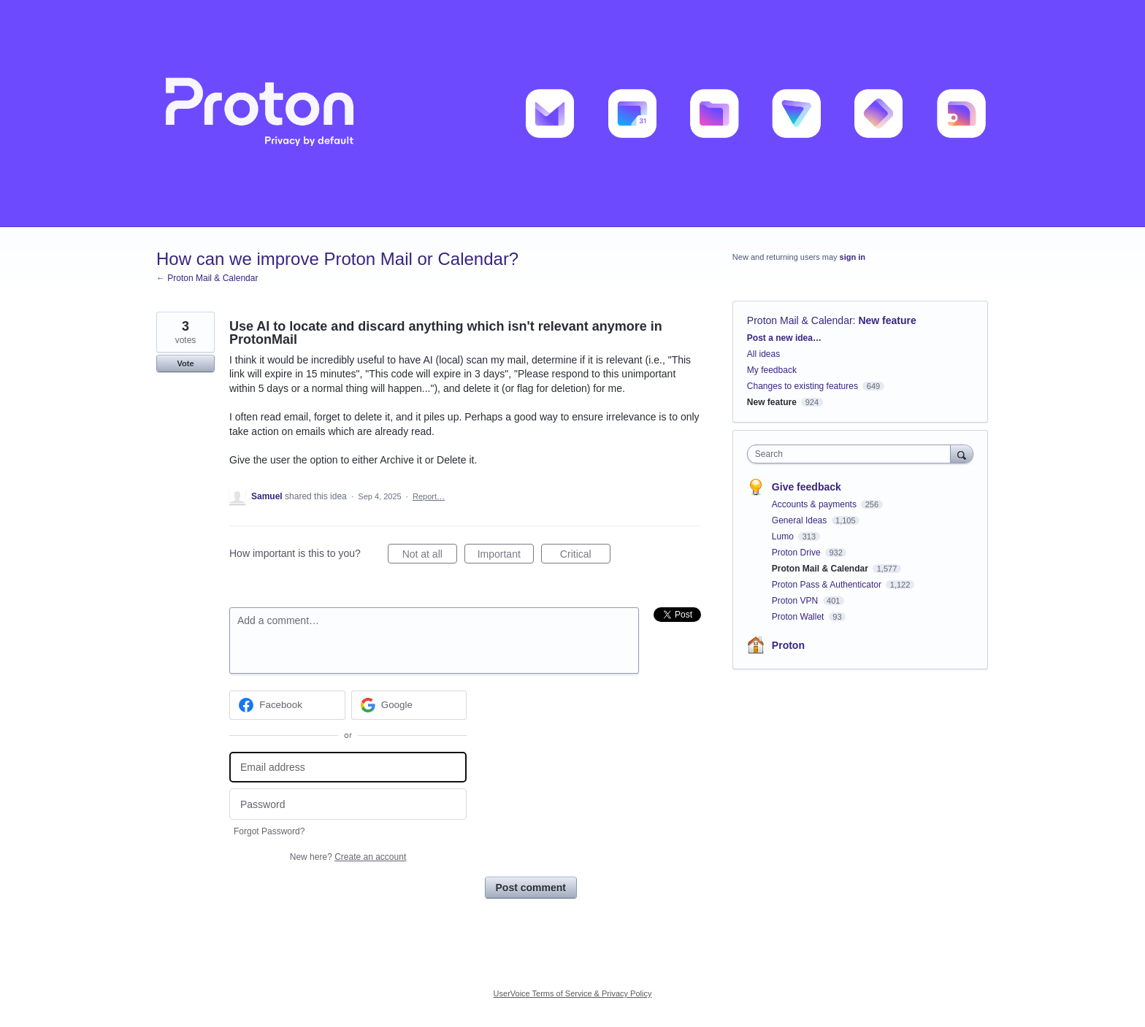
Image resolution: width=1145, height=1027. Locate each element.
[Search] (961, 454)
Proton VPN (796, 601)
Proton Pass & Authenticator (828, 585)
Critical (585, 556)
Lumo (784, 536)
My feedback (772, 370)
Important (506, 556)
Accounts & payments (815, 504)
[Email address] (348, 767)
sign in (852, 257)
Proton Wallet (799, 617)
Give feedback (806, 487)
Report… (429, 496)
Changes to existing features (802, 386)
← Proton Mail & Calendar (207, 278)
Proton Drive (797, 552)
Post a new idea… (784, 338)
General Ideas (801, 520)
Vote (185, 363)
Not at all (429, 556)
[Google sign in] (409, 705)
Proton (788, 645)
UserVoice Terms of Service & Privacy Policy (573, 993)
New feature (887, 320)
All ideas (763, 354)
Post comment (531, 887)
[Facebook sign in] (287, 705)
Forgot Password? (269, 831)
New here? (348, 857)
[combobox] (852, 454)
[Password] (348, 804)
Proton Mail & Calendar (800, 320)
